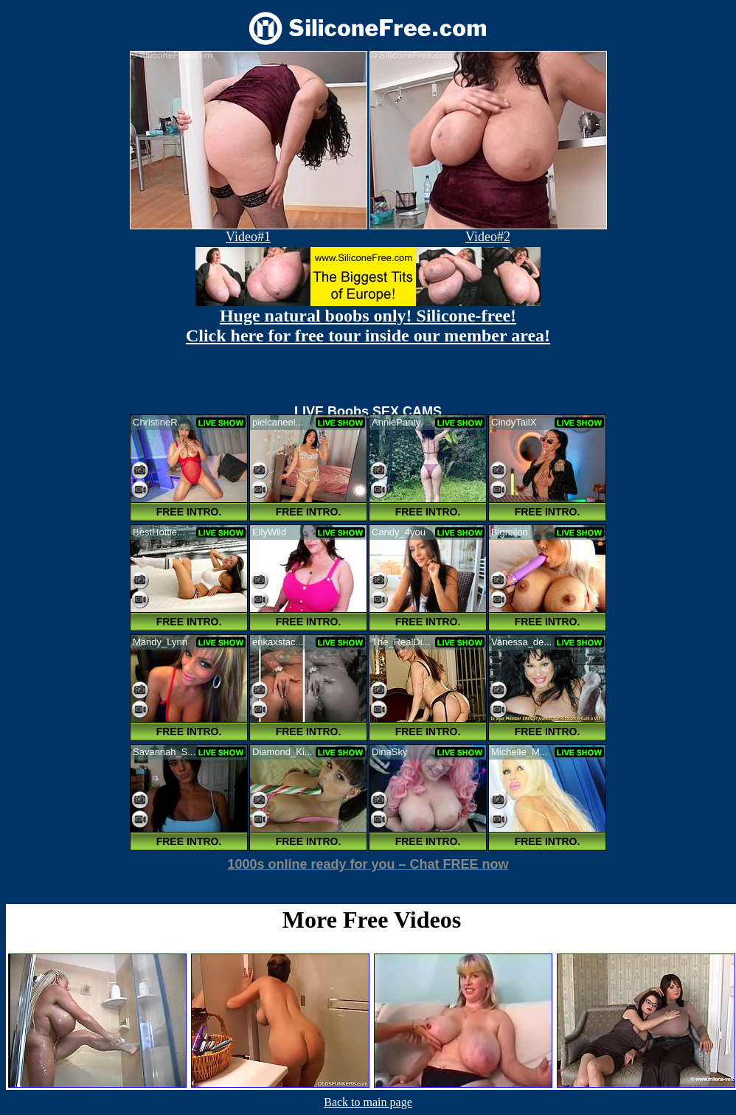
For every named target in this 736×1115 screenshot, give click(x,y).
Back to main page (368, 1102)
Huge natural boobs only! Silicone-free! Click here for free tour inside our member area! (368, 325)
